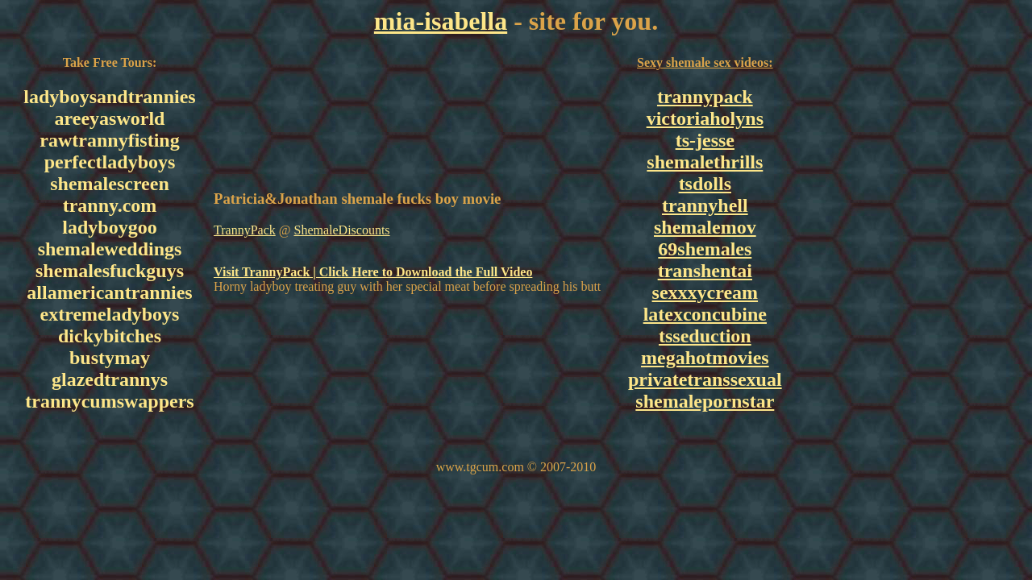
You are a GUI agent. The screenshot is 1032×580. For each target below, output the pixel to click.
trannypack (705, 96)
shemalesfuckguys (109, 270)
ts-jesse (705, 140)
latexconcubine (705, 314)
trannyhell (705, 205)
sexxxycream (705, 292)
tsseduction (705, 335)
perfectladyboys (110, 161)
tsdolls (705, 183)
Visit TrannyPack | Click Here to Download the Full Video (373, 272)
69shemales (704, 248)
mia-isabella (440, 20)
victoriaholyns (705, 118)
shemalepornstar (704, 401)
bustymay (109, 357)
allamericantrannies (109, 292)
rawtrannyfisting (109, 140)
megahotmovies (705, 357)
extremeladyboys (110, 314)
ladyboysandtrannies (109, 96)
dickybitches (109, 335)
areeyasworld (110, 118)
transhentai (705, 270)
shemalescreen (109, 183)
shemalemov (705, 227)
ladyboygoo (109, 227)
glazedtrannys (110, 379)
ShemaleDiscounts (341, 230)
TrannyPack (245, 230)
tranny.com (110, 205)
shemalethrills (705, 161)
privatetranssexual (705, 379)
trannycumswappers (109, 401)
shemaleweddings (110, 248)
